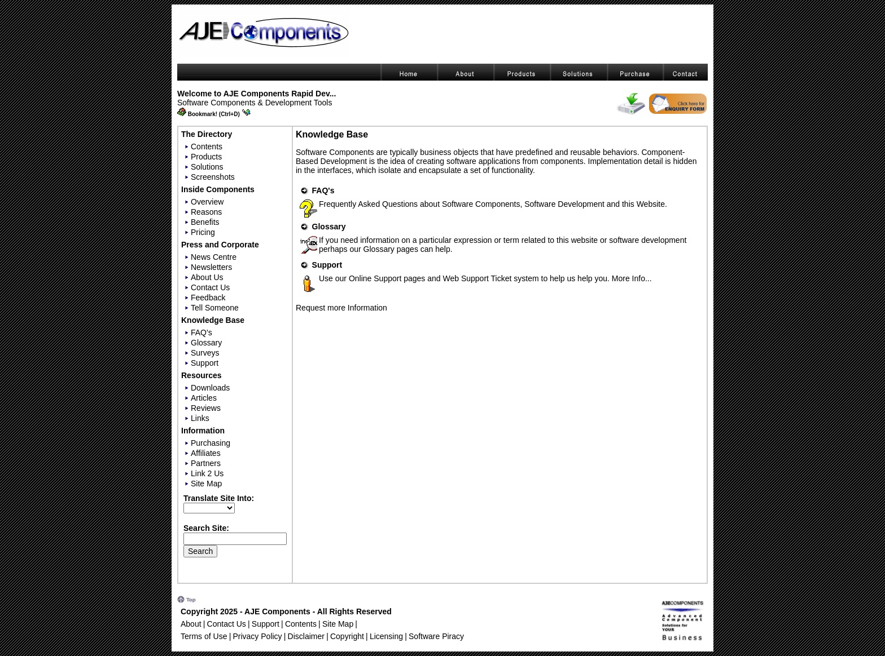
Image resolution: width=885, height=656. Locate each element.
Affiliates (206, 453)
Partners (206, 463)
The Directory (206, 134)
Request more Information (341, 307)
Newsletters (211, 267)
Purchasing (210, 442)
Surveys (205, 352)
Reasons (206, 211)
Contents (206, 146)
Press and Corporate (220, 244)
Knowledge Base (212, 320)
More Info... (632, 278)
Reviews (206, 408)
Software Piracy (436, 636)
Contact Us (210, 287)
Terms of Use (204, 636)
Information (203, 430)
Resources (201, 375)
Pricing (203, 232)
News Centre (213, 256)
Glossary (206, 342)
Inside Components (218, 189)
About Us (207, 277)
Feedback (208, 297)
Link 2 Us (207, 473)
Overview (207, 201)
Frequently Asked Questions (368, 204)
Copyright (347, 636)
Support (204, 362)
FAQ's (201, 332)
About (191, 623)
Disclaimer (306, 636)
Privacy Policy (257, 636)
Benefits (205, 222)
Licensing (386, 636)
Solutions (207, 166)
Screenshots (213, 176)
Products (206, 156)
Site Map (206, 483)
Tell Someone (215, 307)
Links (200, 418)
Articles (204, 397)
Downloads (210, 387)
